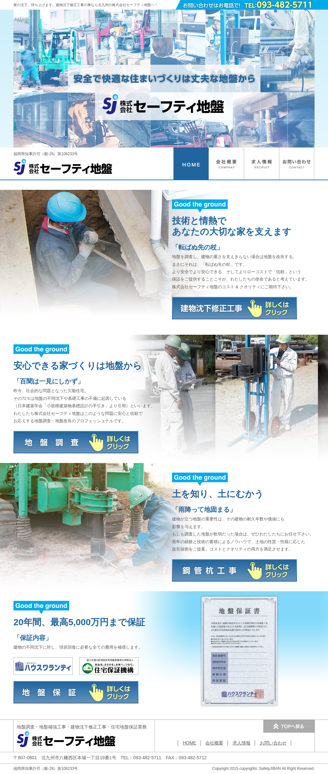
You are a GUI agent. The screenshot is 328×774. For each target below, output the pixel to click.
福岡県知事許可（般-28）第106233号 (63, 158)
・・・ (82, 726)
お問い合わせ (273, 742)
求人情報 (241, 742)
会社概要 (214, 742)
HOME (189, 742)
